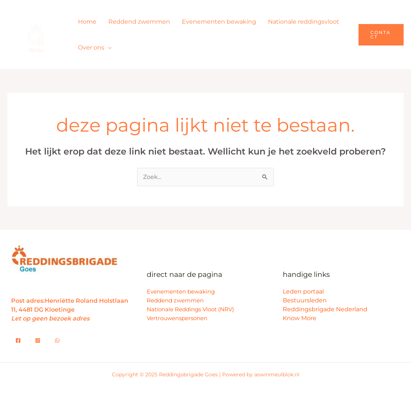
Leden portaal (303, 291)
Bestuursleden (305, 300)
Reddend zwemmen (139, 21)
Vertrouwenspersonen (177, 318)
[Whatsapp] (38, 340)
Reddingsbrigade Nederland (325, 309)
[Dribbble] (57, 340)
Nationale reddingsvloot (303, 21)
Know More (299, 318)
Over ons (91, 47)
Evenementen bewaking (219, 21)
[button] (381, 34)
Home (87, 21)
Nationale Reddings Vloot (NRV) (190, 309)
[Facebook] (18, 340)
